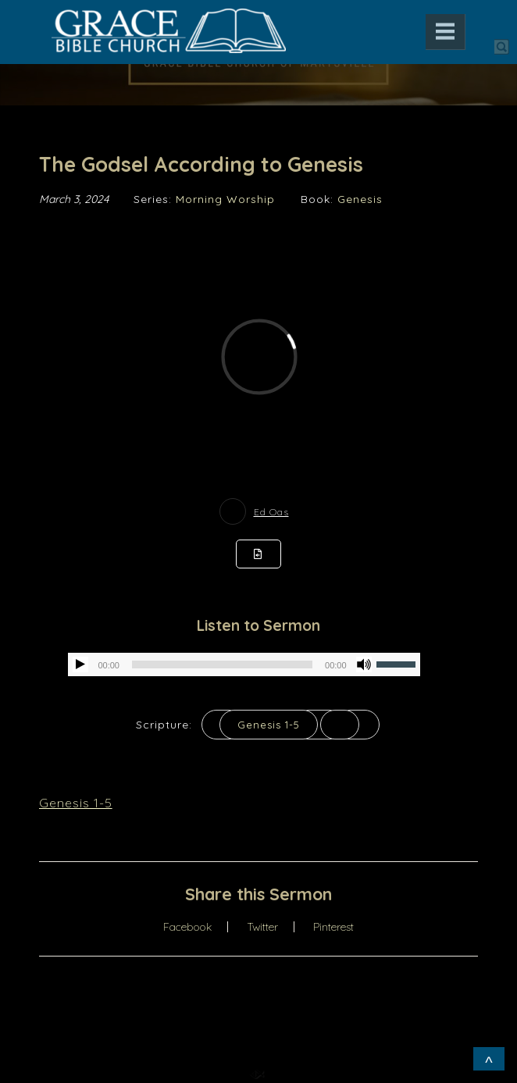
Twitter (262, 926)
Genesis (360, 199)
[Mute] (364, 664)
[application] (243, 664)
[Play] (80, 664)
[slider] (222, 664)
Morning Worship (225, 199)
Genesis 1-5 (268, 724)
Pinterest (333, 926)
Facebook (187, 926)
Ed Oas (271, 512)
